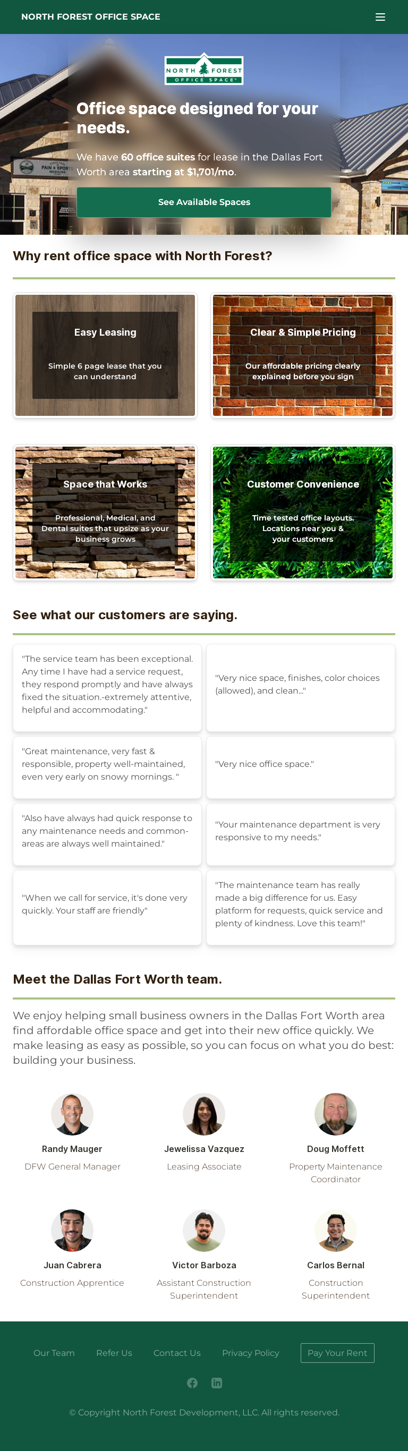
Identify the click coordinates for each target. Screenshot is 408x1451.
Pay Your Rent (338, 1353)
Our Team (54, 1353)
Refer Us (114, 1353)
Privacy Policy (250, 1353)
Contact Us (177, 1353)
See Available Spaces (204, 202)
